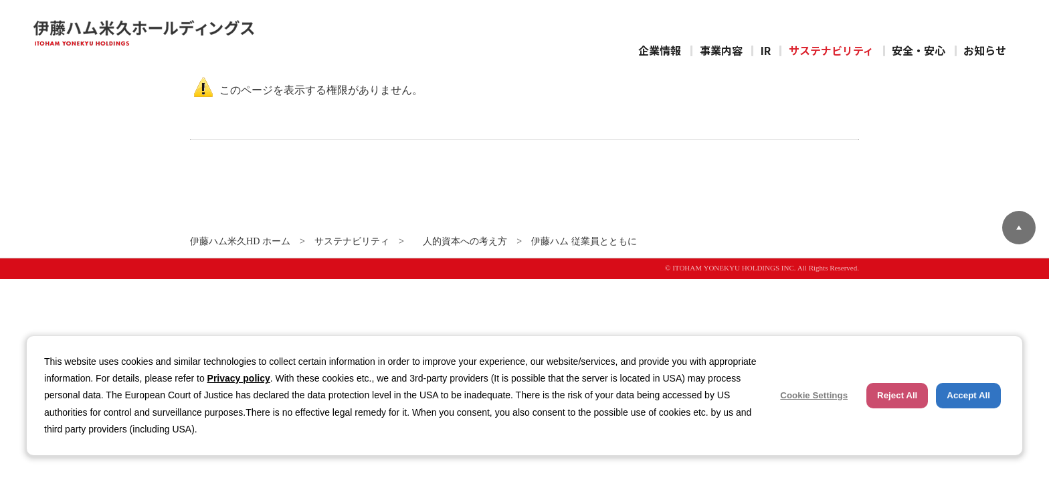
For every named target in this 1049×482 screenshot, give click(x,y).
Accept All (968, 395)
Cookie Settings (814, 395)
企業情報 (659, 50)
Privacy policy (238, 378)
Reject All (897, 395)
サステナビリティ (831, 50)
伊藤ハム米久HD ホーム (240, 241)
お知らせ (984, 50)
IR (766, 50)
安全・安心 (918, 50)
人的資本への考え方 (460, 241)
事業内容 (721, 50)
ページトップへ (1019, 227)
